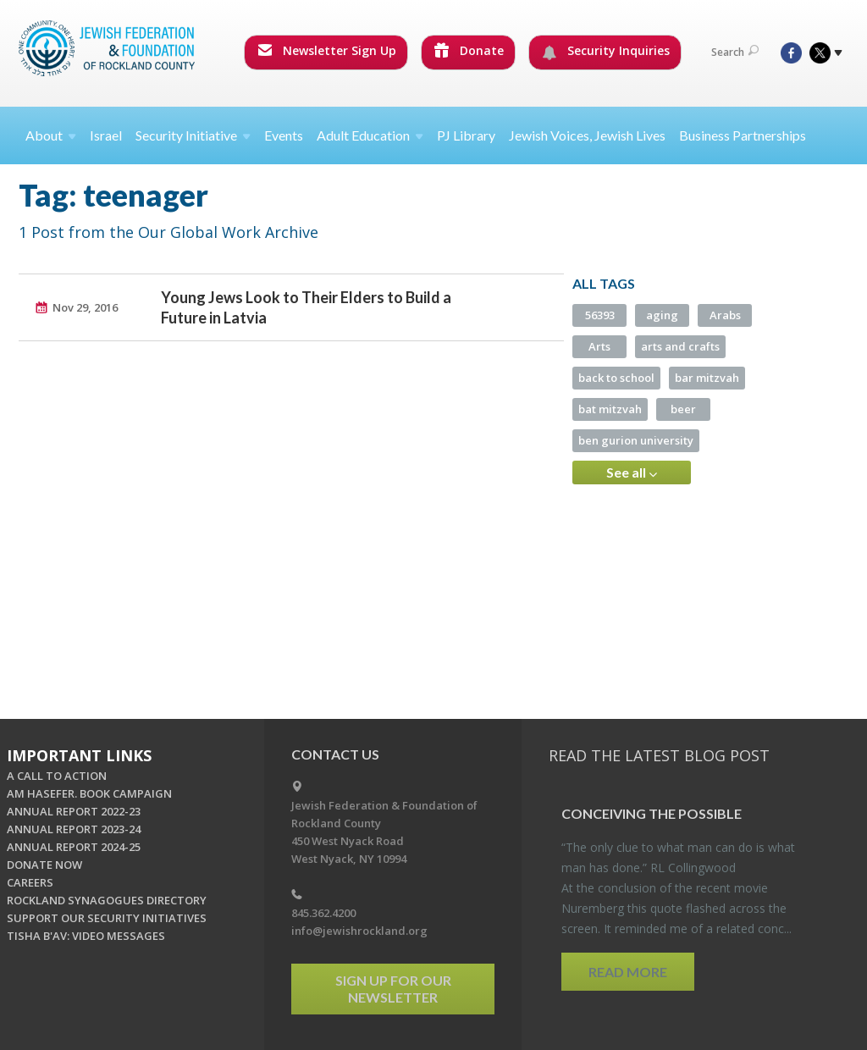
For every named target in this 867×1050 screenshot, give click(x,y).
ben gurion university (635, 440)
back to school (616, 377)
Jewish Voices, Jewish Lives (587, 135)
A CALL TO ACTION (57, 775)
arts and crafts (680, 346)
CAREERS (30, 882)
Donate (469, 50)
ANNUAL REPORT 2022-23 (74, 811)
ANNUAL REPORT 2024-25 (74, 846)
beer (683, 409)
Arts (599, 346)
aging (662, 315)
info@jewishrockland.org (359, 930)
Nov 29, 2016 (85, 307)
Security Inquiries (606, 50)
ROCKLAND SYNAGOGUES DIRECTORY (107, 900)
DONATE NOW (44, 864)
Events (283, 135)
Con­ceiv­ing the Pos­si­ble (651, 813)
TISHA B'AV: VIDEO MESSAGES (86, 935)
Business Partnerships (742, 135)
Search (735, 52)
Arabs (725, 315)
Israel (106, 135)
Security (193, 135)
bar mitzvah (707, 377)
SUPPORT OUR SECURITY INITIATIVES (107, 918)
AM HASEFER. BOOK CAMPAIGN (89, 793)
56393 (600, 315)
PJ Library (466, 135)
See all (631, 472)
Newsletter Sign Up (326, 50)
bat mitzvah (610, 409)
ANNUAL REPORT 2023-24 (74, 829)
